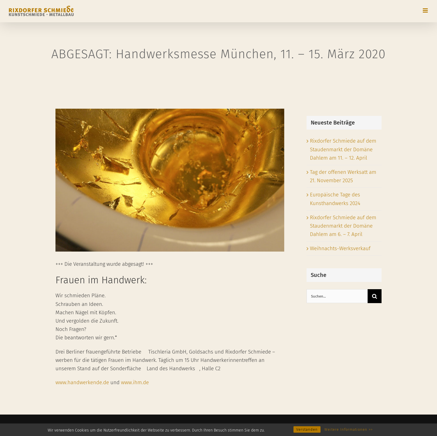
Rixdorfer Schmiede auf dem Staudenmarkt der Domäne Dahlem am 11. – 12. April (343, 149)
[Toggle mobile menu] (426, 10)
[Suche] (375, 296)
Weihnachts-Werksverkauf (340, 248)
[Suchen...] (337, 296)
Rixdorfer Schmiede (42, 425)
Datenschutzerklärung (118, 425)
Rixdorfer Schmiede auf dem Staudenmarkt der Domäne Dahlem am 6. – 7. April (343, 225)
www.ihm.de (135, 382)
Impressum (78, 425)
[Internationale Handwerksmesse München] (169, 180)
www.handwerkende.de (82, 382)
